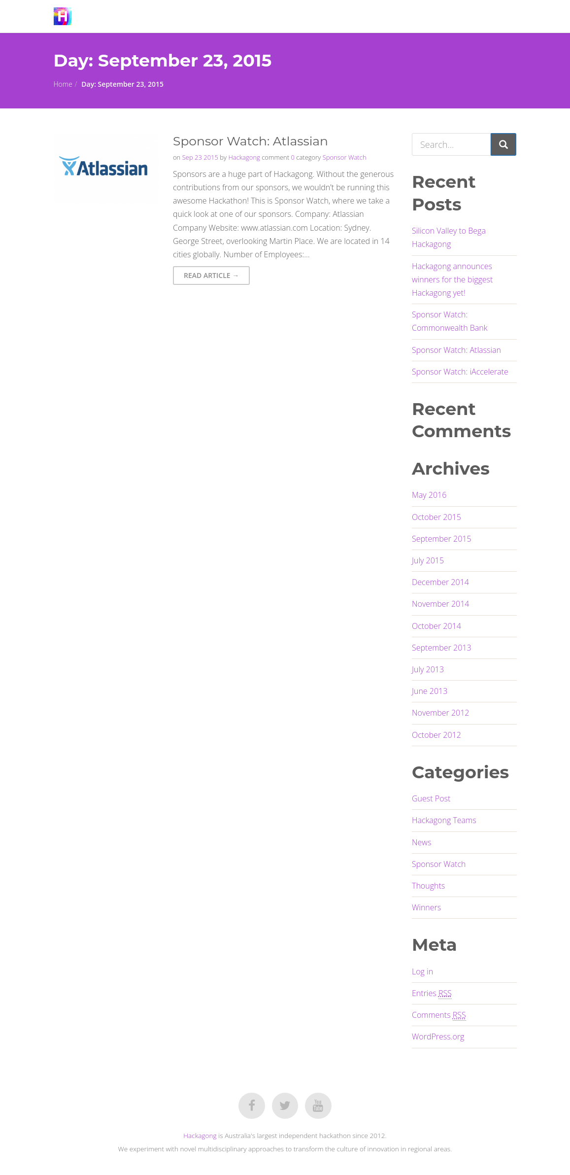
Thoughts (428, 885)
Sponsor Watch (345, 157)
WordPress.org (438, 1036)
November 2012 (440, 712)
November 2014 (440, 603)
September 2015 (441, 538)
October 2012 (436, 734)
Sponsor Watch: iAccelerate (460, 371)
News (421, 842)
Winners (426, 907)
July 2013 (428, 669)
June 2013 (429, 691)
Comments (439, 1015)
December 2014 (440, 582)
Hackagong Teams (444, 820)
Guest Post (431, 798)
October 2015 (436, 517)
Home (63, 84)
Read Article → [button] (211, 275)
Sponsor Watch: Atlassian (456, 350)
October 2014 (436, 626)
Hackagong (244, 157)
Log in (422, 971)
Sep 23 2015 (200, 157)
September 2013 (441, 647)
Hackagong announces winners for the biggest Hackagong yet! (452, 279)
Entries (432, 993)
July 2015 (428, 560)
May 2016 (429, 494)
